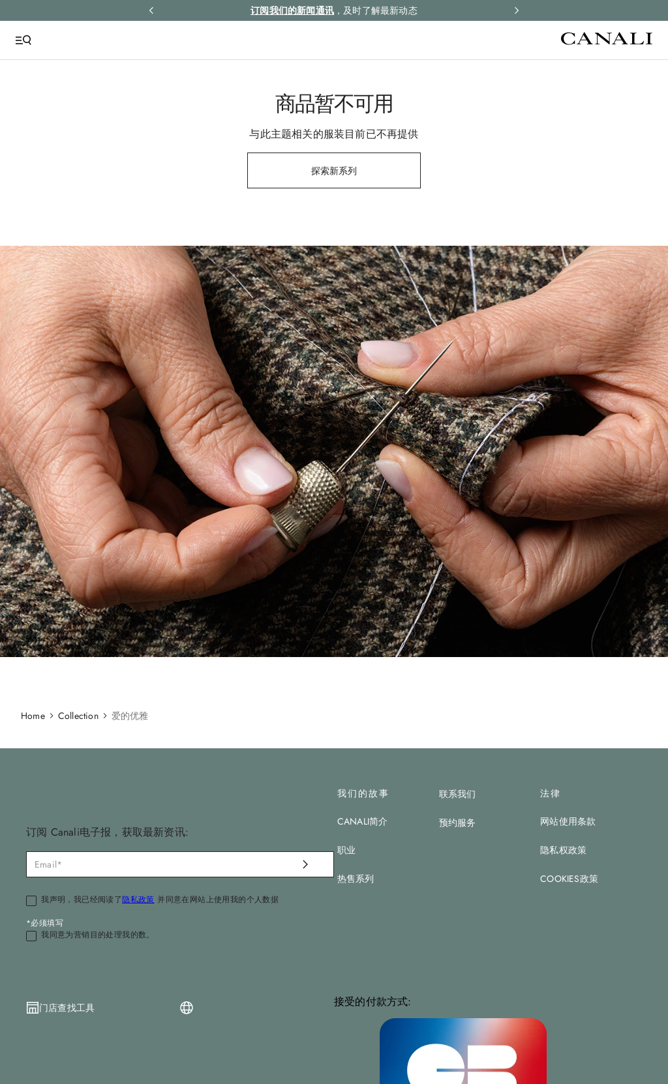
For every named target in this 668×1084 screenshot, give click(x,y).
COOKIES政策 (569, 878)
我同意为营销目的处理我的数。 (98, 935)
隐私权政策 (563, 850)
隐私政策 (138, 899)
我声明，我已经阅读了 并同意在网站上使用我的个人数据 (160, 900)
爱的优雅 (130, 715)
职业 (346, 850)
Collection (78, 715)
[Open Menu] (23, 40)
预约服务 (457, 822)
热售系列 (355, 878)
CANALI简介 (362, 821)
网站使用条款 (568, 821)
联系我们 (457, 793)
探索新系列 (334, 170)
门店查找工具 (67, 1007)
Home (33, 715)
